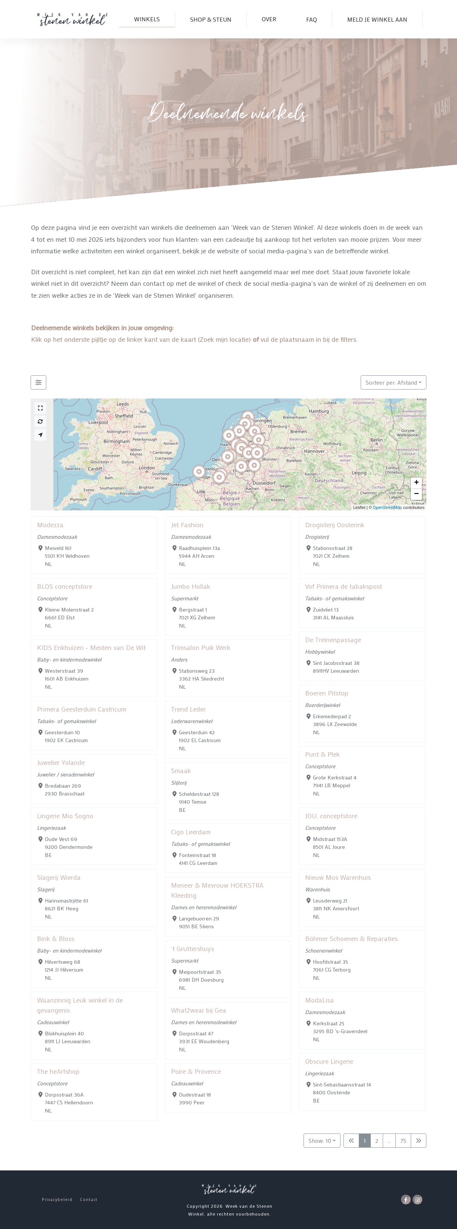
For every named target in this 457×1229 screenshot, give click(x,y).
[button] (241, 474)
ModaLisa (319, 999)
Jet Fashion (187, 524)
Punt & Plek (322, 754)
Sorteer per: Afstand (391, 382)
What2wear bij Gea (198, 1010)
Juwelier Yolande (61, 762)
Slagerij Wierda (59, 877)
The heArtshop (58, 1071)
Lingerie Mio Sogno (65, 815)
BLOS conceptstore (64, 586)
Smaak (181, 770)
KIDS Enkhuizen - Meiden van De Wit (91, 647)
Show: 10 (319, 1140)
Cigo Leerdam (191, 831)
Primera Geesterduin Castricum (81, 708)
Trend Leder (188, 708)
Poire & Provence (196, 1071)
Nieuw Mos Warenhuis (338, 877)
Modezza (50, 524)
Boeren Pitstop (326, 692)
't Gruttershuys (192, 948)
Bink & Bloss (55, 938)
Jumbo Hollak (190, 586)
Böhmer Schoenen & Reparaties (351, 938)
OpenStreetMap (387, 507)
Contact (88, 1199)
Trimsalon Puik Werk (200, 647)
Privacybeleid (57, 1199)
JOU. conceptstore (331, 815)
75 (403, 1140)
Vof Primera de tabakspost (343, 586)
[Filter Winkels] (38, 382)
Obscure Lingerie (329, 1061)
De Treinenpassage (333, 639)
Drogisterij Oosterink (334, 524)
